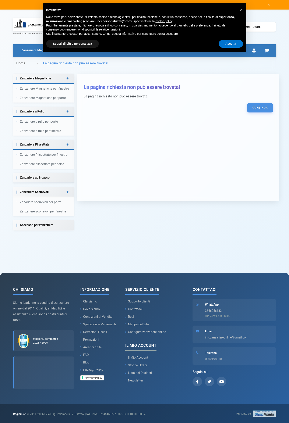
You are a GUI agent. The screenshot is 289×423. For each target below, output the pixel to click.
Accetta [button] (230, 43)
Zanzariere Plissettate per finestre (43, 155)
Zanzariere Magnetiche (37, 50)
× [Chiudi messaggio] (268, 5)
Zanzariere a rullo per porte (39, 122)
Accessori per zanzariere (36, 225)
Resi (129, 317)
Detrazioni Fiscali (93, 332)
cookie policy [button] (163, 21)
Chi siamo (88, 302)
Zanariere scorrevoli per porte (40, 202)
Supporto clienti (137, 302)
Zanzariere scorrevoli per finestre (43, 211)
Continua (260, 108)
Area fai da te (91, 347)
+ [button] (67, 78)
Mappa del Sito (137, 324)
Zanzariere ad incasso (35, 178)
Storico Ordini (136, 365)
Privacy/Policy (91, 370)
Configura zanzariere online (145, 332)
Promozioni (89, 340)
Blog (84, 363)
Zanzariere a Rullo (32, 112)
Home (20, 63)
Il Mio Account (136, 358)
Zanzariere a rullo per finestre (40, 131)
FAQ (84, 355)
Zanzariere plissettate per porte (42, 164)
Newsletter (134, 381)
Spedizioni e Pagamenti (98, 324)
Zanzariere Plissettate (35, 145)
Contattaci (134, 309)
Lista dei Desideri (138, 373)
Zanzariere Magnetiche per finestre (44, 89)
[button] (240, 10)
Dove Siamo (90, 309)
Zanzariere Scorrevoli (34, 192)
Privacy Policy (93, 377)
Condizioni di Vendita (96, 317)
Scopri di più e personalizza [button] (72, 43)
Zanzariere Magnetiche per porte (43, 98)
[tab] (43, 79)
